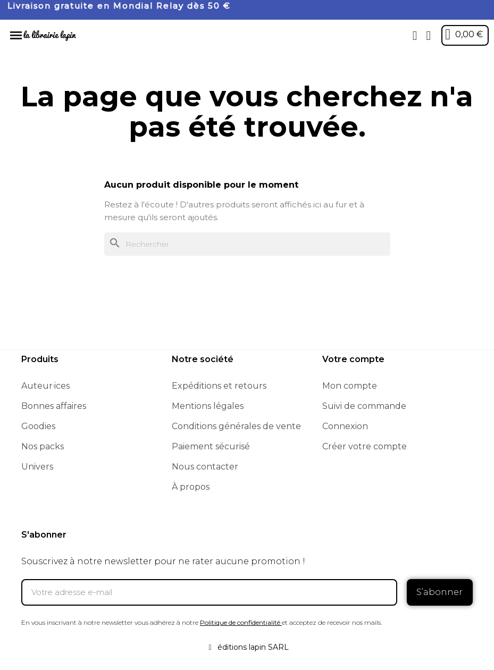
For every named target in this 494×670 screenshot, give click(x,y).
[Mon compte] (428, 35)
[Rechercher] (247, 244)
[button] (414, 35)
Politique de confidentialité (240, 622)
